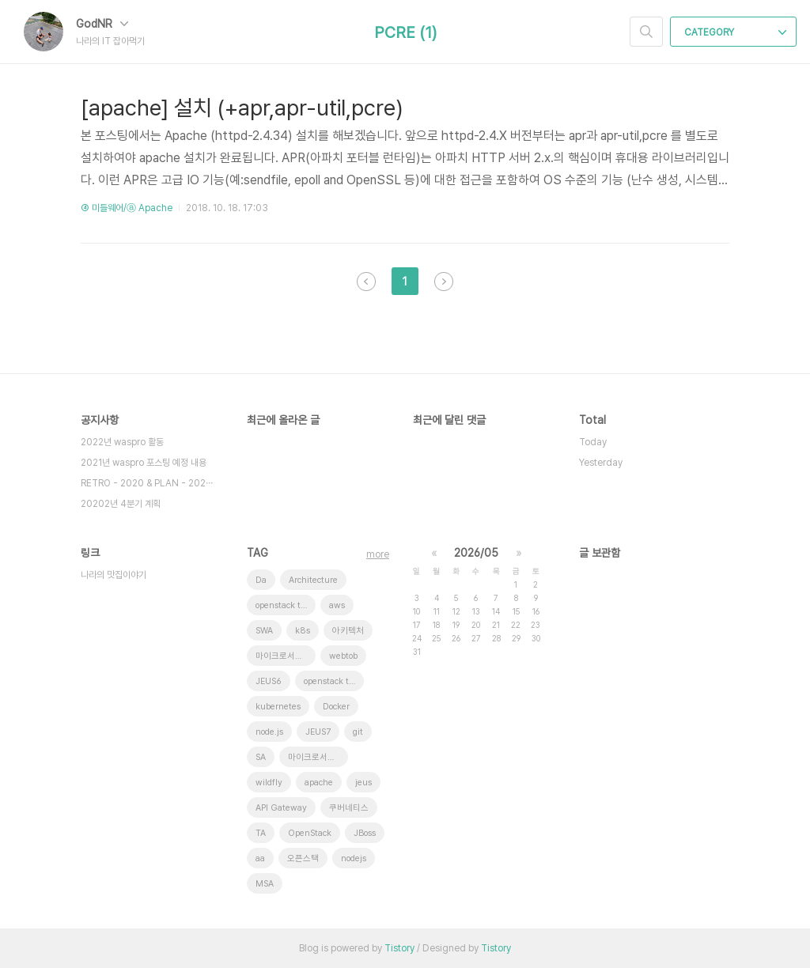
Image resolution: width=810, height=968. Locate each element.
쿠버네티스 (349, 808)
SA (260, 757)
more (377, 554)
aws (337, 605)
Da (261, 580)
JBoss (365, 833)
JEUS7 (318, 732)
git (358, 732)
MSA (264, 884)
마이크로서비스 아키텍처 (285, 656)
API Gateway (281, 808)
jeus (363, 782)
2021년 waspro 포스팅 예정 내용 (143, 462)
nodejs (353, 858)
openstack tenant (285, 605)
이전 (366, 281)
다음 (443, 281)
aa (260, 858)
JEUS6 (268, 681)
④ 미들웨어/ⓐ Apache (126, 208)
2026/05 (476, 552)
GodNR (102, 23)
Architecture (313, 580)
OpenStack (309, 833)
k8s (302, 631)
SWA (264, 631)
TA (260, 833)
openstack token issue (334, 681)
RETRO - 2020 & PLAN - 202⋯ (147, 483)
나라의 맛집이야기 (113, 574)
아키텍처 (348, 631)
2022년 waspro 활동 (122, 442)
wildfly (268, 782)
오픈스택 (303, 858)
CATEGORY (735, 32)
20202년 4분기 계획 (121, 503)
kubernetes (278, 706)
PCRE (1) (405, 32)
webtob (343, 656)
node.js (269, 732)
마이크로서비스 (315, 757)
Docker (336, 706)
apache (319, 782)
